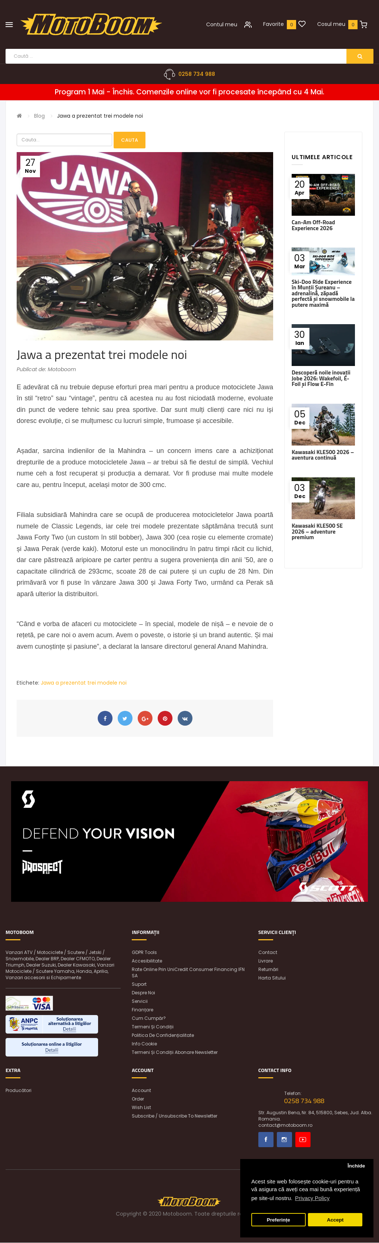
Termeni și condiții (153, 1027)
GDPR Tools (144, 953)
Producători (18, 1091)
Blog (39, 116)
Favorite (273, 24)
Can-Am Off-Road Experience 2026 (313, 225)
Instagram (284, 1140)
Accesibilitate (147, 961)
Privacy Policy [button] (312, 1198)
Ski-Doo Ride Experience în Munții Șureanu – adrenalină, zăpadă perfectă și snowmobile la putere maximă (323, 293)
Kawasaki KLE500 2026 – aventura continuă (323, 455)
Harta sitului (272, 978)
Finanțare (142, 1010)
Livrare (265, 961)
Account (141, 1091)
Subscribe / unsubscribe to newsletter (174, 1116)
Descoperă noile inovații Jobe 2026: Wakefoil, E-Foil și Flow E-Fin (321, 379)
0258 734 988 (196, 74)
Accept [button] (335, 1220)
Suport (139, 984)
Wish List (141, 1108)
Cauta (129, 140)
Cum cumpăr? (149, 1018)
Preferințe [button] (278, 1220)
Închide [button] (356, 1166)
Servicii (140, 1001)
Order (138, 1099)
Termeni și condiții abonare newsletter (175, 1052)
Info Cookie (144, 1044)
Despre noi (143, 993)
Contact (267, 953)
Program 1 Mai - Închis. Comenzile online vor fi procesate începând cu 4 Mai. (189, 92)
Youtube (303, 1140)
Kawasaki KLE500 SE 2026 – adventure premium (317, 531)
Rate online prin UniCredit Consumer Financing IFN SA (188, 973)
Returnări (268, 970)
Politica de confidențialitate (163, 1035)
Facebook (266, 1140)
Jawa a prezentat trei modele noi (100, 116)
